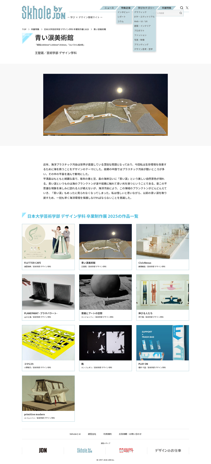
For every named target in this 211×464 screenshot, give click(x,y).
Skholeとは (75, 434)
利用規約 (107, 434)
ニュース (109, 8)
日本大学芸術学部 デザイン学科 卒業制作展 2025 (66, 29)
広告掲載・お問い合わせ (130, 434)
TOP (24, 29)
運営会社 (92, 434)
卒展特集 (166, 8)
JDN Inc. (111, 460)
